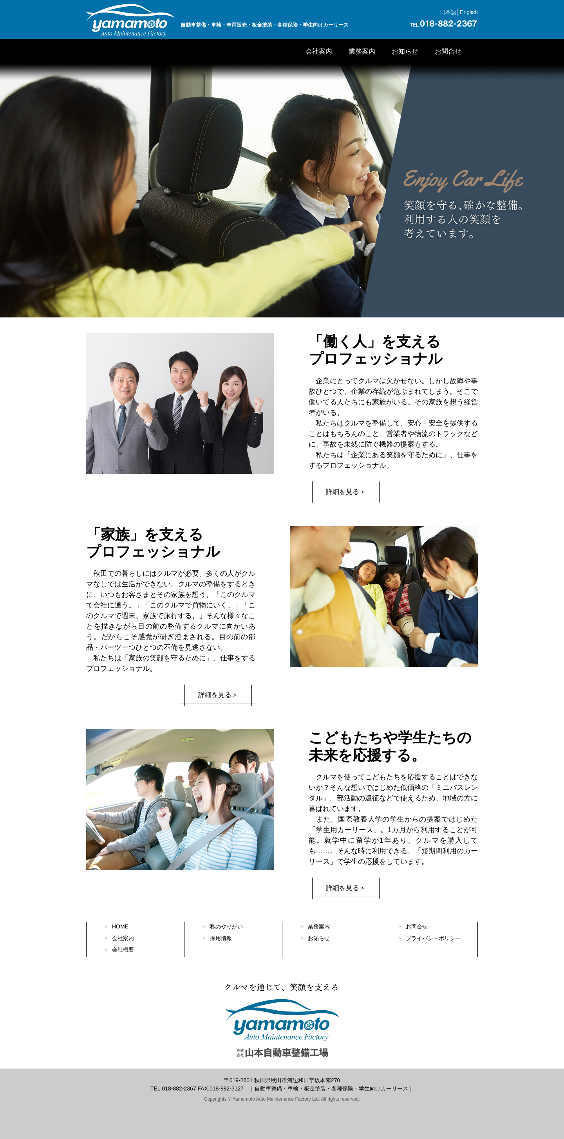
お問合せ (448, 51)
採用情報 (221, 938)
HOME (120, 926)
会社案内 (319, 51)
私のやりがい (226, 926)
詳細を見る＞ (346, 492)
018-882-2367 (179, 1088)
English (469, 12)
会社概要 (123, 949)
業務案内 (362, 51)
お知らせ (405, 51)
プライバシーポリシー (433, 938)
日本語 (448, 12)
